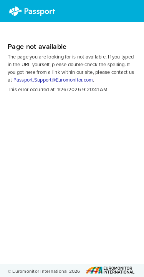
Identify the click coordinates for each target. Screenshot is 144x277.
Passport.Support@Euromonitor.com (53, 79)
